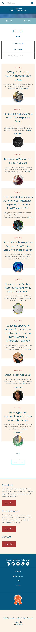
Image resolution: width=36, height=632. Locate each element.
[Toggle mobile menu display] (32, 3)
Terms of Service (18, 624)
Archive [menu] (18, 49)
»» (22, 462)
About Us (18, 571)
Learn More (9, 503)
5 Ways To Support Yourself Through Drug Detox (18, 76)
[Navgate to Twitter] (13, 564)
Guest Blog (18, 67)
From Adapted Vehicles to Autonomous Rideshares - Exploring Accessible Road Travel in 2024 (18, 203)
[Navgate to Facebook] (18, 564)
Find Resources (18, 576)
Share (9, 21)
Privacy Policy (18, 622)
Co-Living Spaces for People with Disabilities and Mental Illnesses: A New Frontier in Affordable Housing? (18, 333)
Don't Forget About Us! (18, 374)
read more (24, 88)
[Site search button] (3, 3)
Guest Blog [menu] (18, 43)
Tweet (27, 21)
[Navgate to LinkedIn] (8, 564)
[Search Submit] (4, 56)
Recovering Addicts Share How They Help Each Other (18, 117)
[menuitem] (18, 571)
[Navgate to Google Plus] (23, 564)
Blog (18, 581)
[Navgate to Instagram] (27, 564)
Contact (18, 585)
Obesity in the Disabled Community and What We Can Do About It (18, 288)
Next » (15, 462)
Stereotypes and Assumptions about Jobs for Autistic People (18, 416)
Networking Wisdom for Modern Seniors (18, 161)
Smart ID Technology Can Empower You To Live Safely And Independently (18, 246)
